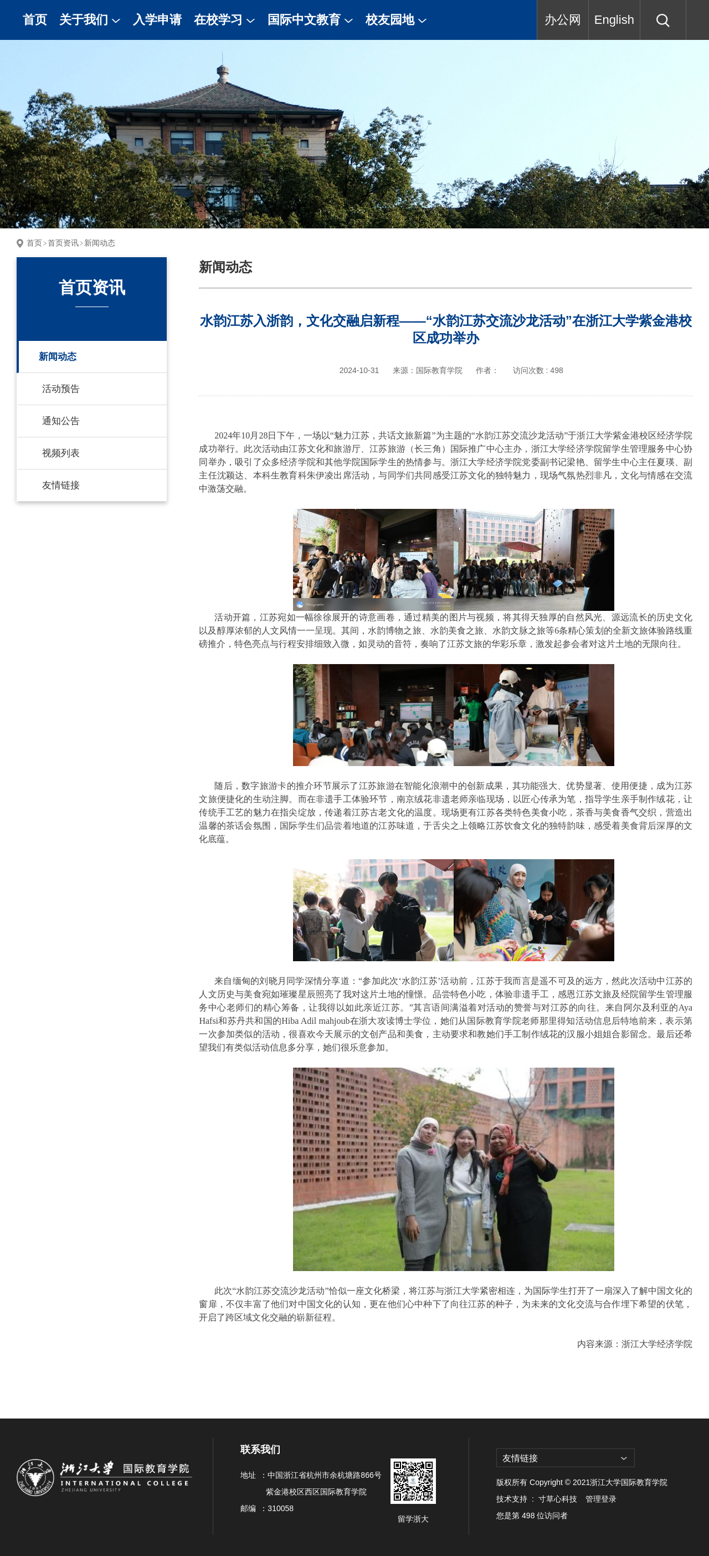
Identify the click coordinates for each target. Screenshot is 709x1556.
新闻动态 (99, 242)
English (614, 20)
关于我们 (90, 20)
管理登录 (600, 1498)
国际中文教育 (310, 20)
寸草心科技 (557, 1498)
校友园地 (396, 20)
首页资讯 (63, 242)
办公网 (562, 20)
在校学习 (224, 20)
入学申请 (157, 20)
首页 (35, 20)
